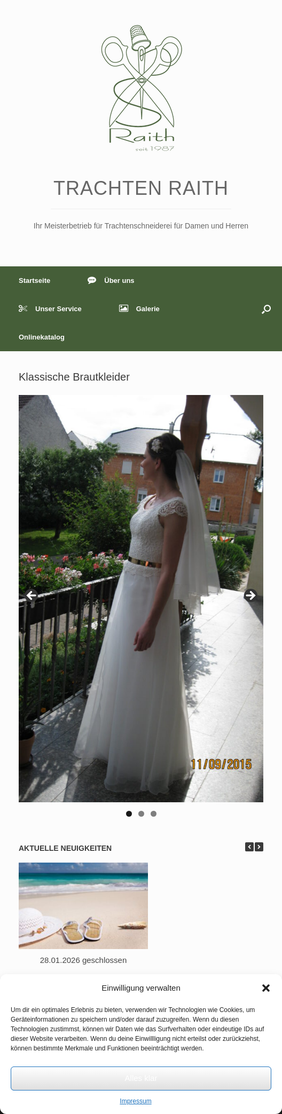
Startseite (34, 280)
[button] (266, 988)
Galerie (139, 309)
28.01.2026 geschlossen (83, 960)
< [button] (32, 596)
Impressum (135, 1101)
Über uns (111, 280)
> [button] (250, 596)
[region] (141, 609)
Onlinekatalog (42, 337)
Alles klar (141, 1078)
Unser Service (50, 309)
